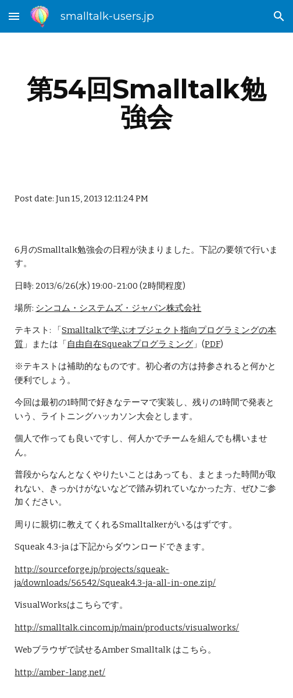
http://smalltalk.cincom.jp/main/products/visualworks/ (127, 627)
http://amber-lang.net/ (60, 672)
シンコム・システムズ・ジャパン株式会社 (118, 308)
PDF (212, 344)
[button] (14, 16)
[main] (146, 103)
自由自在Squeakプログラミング (130, 344)
